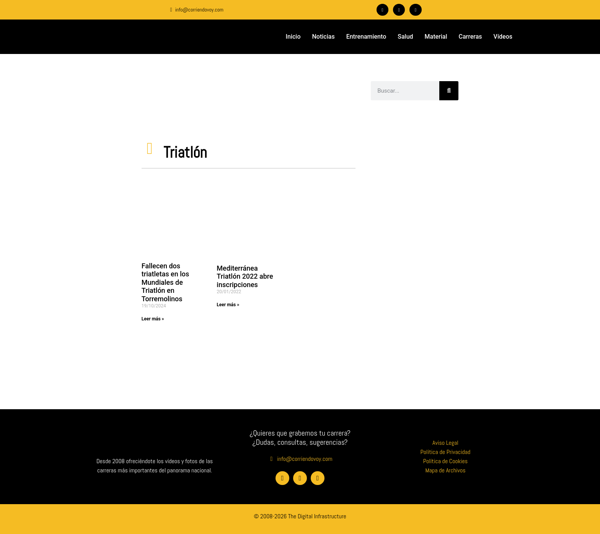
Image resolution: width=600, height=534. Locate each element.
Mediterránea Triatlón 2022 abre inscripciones (245, 276)
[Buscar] (448, 90)
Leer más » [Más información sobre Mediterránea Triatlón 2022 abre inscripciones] (228, 304)
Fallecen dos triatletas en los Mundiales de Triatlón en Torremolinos (165, 282)
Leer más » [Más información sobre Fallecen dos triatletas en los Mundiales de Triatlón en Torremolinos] (153, 319)
